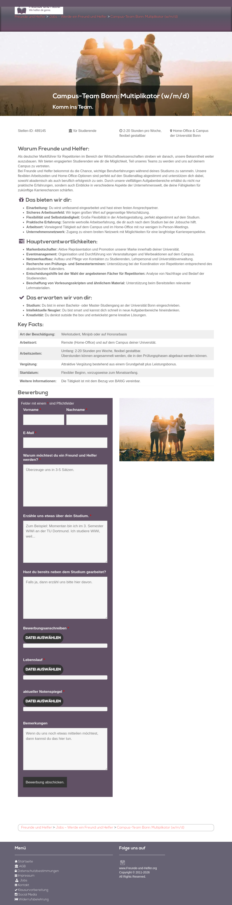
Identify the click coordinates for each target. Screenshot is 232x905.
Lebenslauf (34, 660)
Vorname (32, 410)
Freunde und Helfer (30, 17)
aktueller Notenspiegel (43, 691)
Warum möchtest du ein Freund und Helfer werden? (60, 457)
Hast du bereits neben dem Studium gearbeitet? (64, 572)
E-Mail (29, 433)
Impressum (25, 875)
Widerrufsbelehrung (32, 899)
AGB (20, 866)
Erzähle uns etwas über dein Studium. (57, 516)
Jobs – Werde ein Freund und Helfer (78, 17)
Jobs (21, 880)
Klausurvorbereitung (31, 890)
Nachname (76, 410)
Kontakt (22, 885)
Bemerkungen (35, 723)
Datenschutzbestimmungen (37, 871)
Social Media (26, 894)
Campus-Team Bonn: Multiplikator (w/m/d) (144, 17)
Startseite (24, 861)
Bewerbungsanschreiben (46, 628)
